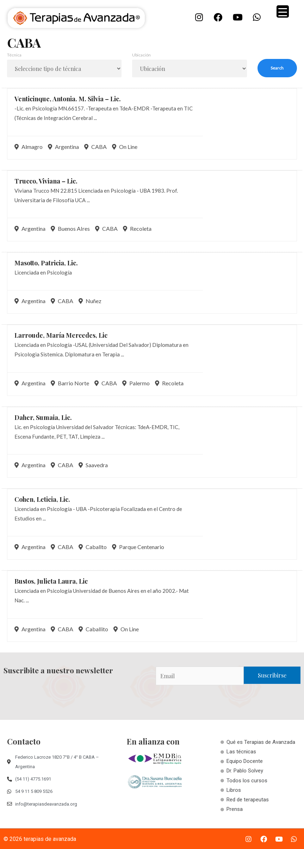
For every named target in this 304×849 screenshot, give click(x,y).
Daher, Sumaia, (43, 417)
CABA (95, 146)
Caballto (93, 546)
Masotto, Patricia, (46, 263)
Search (277, 68)
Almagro (28, 146)
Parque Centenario (138, 546)
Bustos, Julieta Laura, (51, 581)
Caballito (93, 629)
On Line (124, 146)
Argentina (63, 146)
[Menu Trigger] (283, 11)
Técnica (14, 55)
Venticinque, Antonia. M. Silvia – (67, 99)
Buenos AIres (70, 228)
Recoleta (137, 228)
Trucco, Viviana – (45, 181)
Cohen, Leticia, (42, 499)
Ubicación (141, 55)
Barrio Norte (70, 383)
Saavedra (93, 465)
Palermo (136, 383)
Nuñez (90, 300)
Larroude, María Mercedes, (60, 335)
